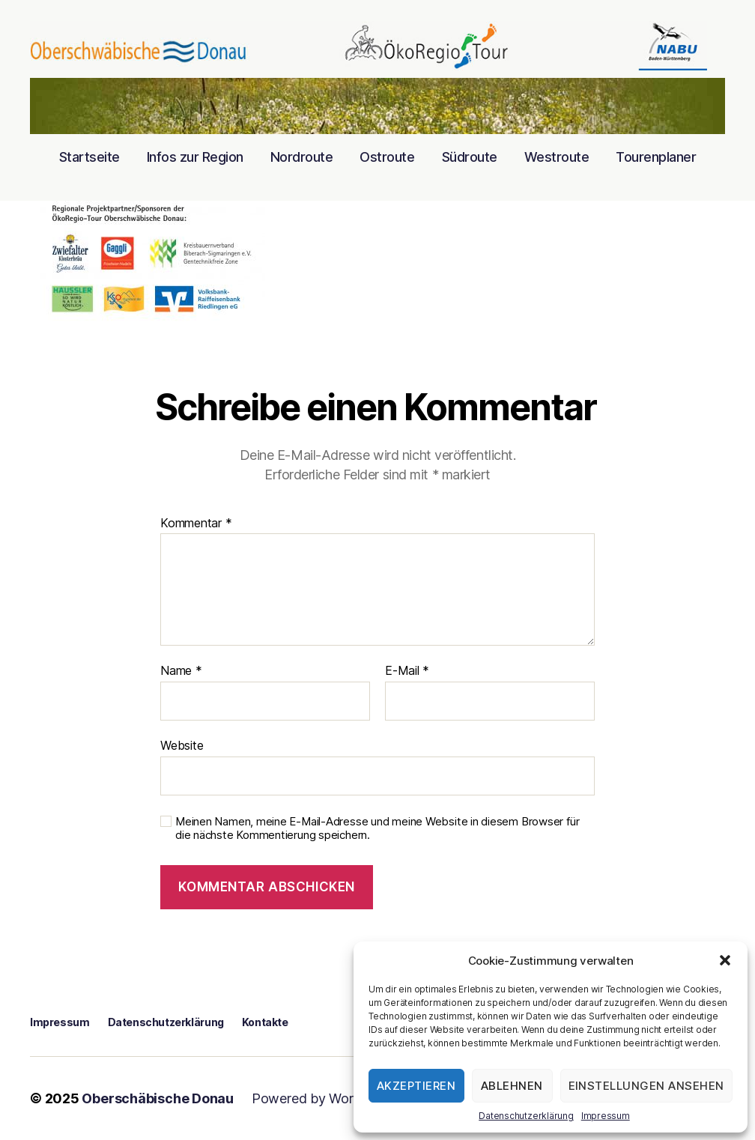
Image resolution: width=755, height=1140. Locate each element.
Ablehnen (512, 1086)
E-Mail (407, 671)
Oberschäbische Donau (158, 1098)
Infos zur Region (195, 157)
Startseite (89, 157)
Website (181, 745)
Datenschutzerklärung (526, 1115)
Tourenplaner (656, 157)
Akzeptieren (416, 1086)
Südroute (469, 157)
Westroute (556, 157)
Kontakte (265, 1022)
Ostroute (387, 157)
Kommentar (196, 523)
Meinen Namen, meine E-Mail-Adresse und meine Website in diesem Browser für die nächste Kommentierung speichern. (377, 829)
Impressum (605, 1115)
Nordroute (301, 157)
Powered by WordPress (323, 1098)
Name (181, 671)
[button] (725, 960)
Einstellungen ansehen (646, 1086)
